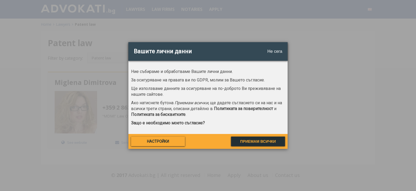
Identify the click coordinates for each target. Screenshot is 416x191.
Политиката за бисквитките (158, 114)
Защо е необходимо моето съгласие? (168, 122)
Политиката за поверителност (243, 108)
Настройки (158, 141)
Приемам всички (258, 141)
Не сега (274, 51)
